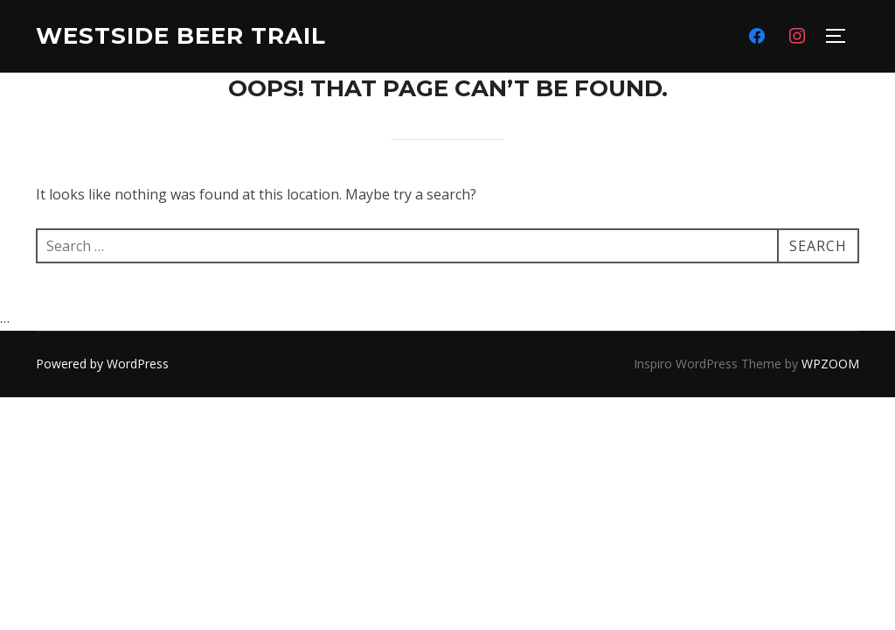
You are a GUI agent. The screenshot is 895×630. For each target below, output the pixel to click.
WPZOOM (830, 363)
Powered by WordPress (102, 363)
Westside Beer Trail (181, 36)
